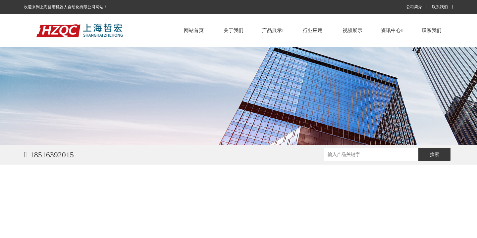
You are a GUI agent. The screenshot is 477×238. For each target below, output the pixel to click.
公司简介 (414, 7)
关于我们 (233, 30)
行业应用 (313, 30)
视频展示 (352, 30)
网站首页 (194, 30)
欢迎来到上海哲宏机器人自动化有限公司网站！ (65, 7)
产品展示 (273, 30)
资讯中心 (392, 30)
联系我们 (440, 7)
